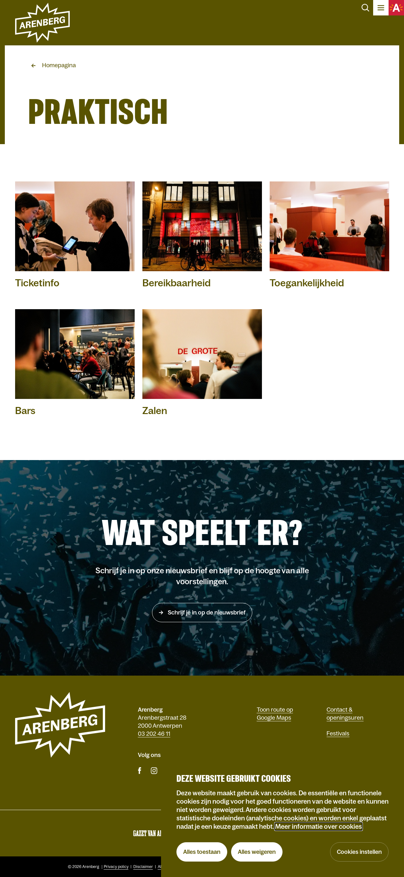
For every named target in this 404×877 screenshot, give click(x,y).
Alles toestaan (201, 852)
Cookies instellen (359, 852)
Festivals (338, 733)
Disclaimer (143, 866)
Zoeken (365, 7)
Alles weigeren (257, 852)
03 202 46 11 (154, 734)
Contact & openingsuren (345, 713)
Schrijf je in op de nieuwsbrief (206, 612)
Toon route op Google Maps (275, 713)
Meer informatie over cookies (318, 826)
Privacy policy (116, 866)
